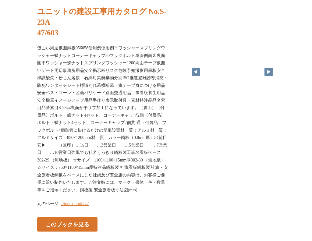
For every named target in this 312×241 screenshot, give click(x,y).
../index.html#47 (75, 203)
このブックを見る (67, 225)
